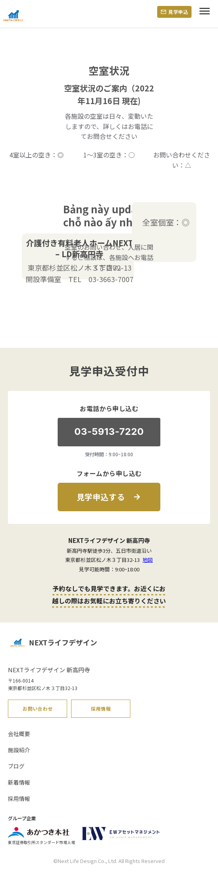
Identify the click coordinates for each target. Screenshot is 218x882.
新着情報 (19, 782)
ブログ (16, 766)
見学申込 (178, 11)
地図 (148, 559)
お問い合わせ (38, 708)
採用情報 (101, 708)
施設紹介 (19, 750)
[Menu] (204, 14)
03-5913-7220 (109, 431)
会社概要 (19, 734)
